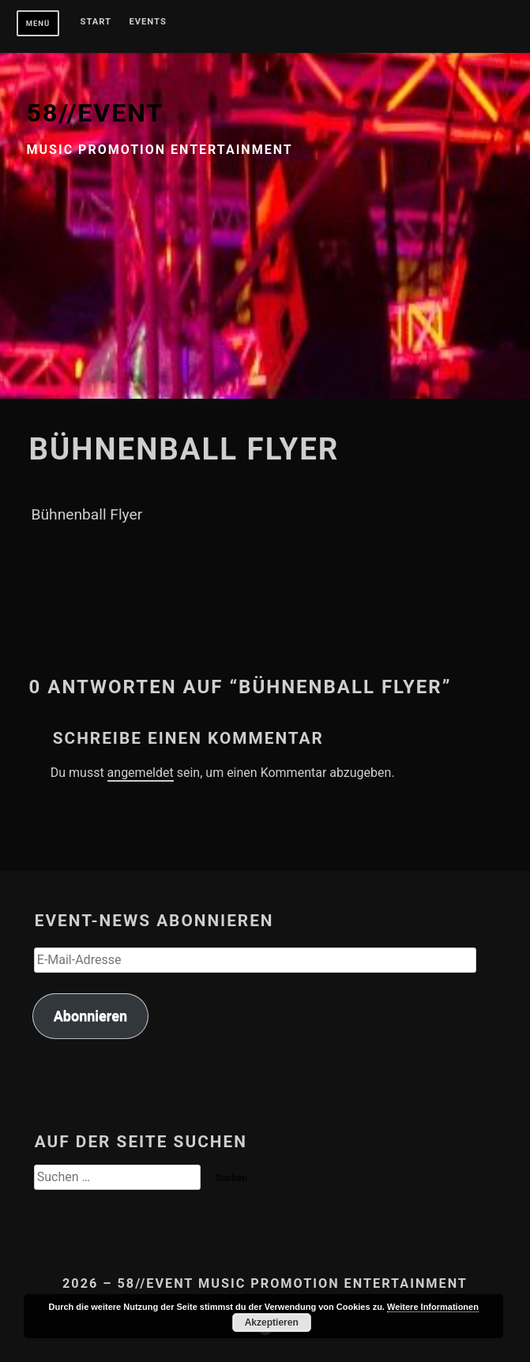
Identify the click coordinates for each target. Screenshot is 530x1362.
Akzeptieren (272, 1322)
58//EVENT (95, 113)
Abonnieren (90, 1015)
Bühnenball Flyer (87, 514)
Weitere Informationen (433, 1306)
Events (147, 22)
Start (96, 22)
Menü (38, 23)
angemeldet (140, 772)
